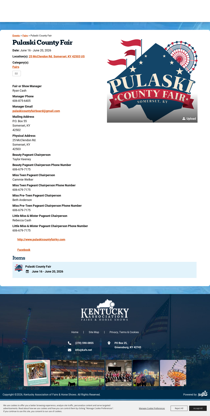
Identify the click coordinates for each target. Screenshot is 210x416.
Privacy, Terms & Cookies (124, 333)
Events (16, 35)
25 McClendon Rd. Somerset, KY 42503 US (57, 56)
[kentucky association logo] (105, 311)
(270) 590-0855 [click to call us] (84, 344)
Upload (191, 118)
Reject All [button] (179, 408)
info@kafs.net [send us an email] (83, 351)
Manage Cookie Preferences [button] (152, 408)
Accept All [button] (197, 408)
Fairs (25, 35)
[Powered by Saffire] (202, 395)
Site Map (94, 333)
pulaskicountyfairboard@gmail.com (36, 111)
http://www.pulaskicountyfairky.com (41, 239)
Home (74, 333)
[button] (152, 81)
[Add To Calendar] (28, 272)
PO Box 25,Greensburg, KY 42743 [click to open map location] (128, 346)
